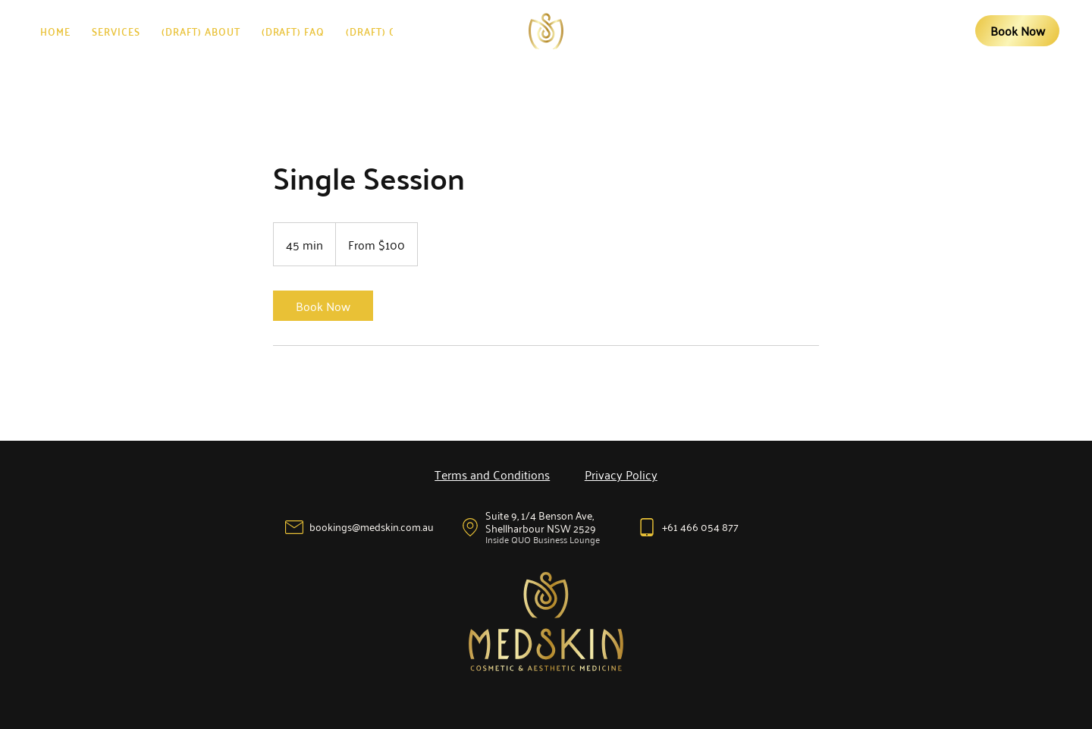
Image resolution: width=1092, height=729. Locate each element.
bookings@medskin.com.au (371, 526)
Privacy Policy (621, 474)
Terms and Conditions (492, 474)
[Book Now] (1017, 31)
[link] (323, 306)
